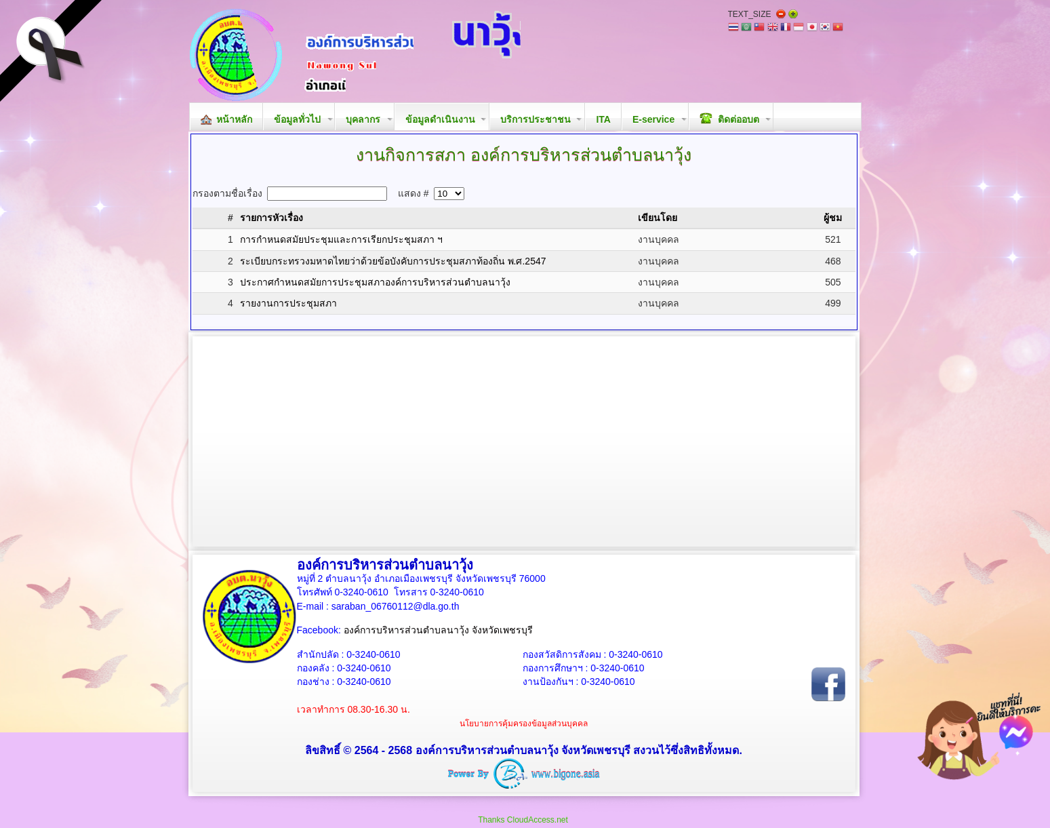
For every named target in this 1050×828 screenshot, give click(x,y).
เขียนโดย (657, 217)
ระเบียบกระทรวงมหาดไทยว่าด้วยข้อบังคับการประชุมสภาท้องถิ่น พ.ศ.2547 (393, 261)
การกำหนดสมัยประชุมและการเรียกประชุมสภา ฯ (341, 239)
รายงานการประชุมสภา (288, 303)
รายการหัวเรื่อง (271, 217)
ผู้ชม (833, 217)
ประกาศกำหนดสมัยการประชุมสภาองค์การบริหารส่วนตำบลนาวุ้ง (375, 282)
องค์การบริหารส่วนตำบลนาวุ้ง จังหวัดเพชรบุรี (438, 630)
